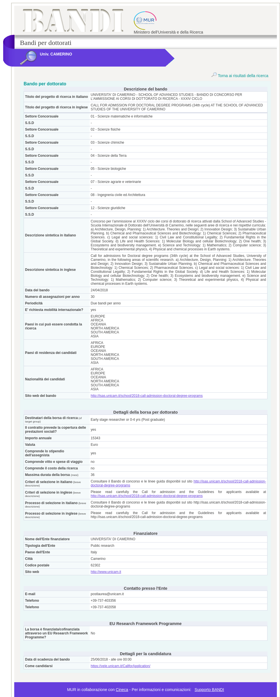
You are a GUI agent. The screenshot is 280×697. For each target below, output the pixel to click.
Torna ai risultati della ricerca (239, 75)
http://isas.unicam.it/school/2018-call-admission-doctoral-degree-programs (147, 396)
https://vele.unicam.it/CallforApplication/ (120, 666)
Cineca (122, 689)
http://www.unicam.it (106, 572)
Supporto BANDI (209, 689)
